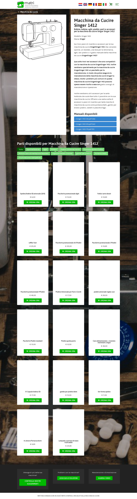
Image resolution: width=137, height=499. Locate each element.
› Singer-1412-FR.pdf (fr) (84, 129)
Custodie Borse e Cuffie (93, 149)
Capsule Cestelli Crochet (62, 153)
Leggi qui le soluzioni (68, 478)
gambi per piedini (83, 153)
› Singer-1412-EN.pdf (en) (85, 124)
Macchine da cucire (27, 12)
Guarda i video (104, 478)
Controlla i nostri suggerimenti (33, 482)
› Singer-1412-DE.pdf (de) (85, 119)
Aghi (45, 149)
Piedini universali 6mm (70, 149)
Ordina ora (32, 202)
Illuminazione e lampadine (30, 158)
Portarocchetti (100, 153)
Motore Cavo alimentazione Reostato (33, 153)
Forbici (54, 149)
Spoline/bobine (33, 149)
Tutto (21, 149)
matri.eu (70, 496)
